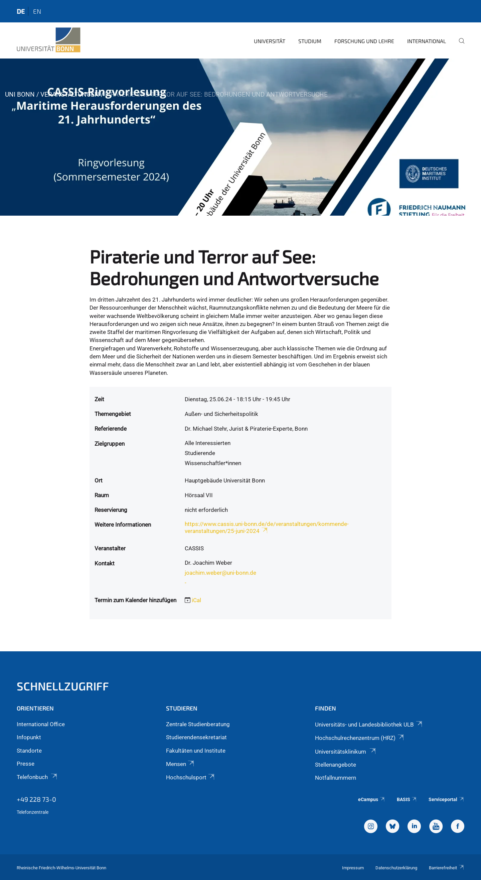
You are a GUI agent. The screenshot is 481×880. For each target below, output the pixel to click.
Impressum (353, 867)
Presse (25, 763)
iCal (196, 600)
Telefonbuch (37, 777)
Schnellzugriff (63, 686)
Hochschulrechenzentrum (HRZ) (360, 738)
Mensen (180, 764)
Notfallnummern (335, 777)
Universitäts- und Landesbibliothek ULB (369, 724)
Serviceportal (446, 799)
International (426, 41)
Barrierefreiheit (446, 867)
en (37, 11)
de (21, 11)
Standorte (29, 750)
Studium (309, 41)
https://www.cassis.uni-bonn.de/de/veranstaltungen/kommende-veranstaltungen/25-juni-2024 (267, 527)
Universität (269, 41)
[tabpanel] (240, 137)
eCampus (371, 799)
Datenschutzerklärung (396, 867)
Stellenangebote (335, 764)
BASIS (407, 799)
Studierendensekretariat (196, 737)
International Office (41, 724)
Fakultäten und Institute (195, 750)
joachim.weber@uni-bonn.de (220, 572)
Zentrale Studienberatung (198, 724)
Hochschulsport (190, 777)
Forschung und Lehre (364, 41)
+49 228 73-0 (36, 799)
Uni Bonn (20, 94)
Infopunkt (29, 737)
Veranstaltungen (69, 94)
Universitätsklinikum (345, 751)
